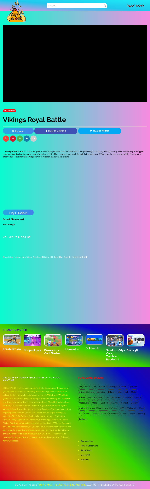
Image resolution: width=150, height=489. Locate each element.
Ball (126, 392)
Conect (124, 402)
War (100, 397)
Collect (122, 386)
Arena (91, 392)
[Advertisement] (25, 311)
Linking (141, 413)
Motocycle (84, 402)
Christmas (114, 413)
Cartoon (127, 397)
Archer (82, 408)
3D (80, 386)
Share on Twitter (99, 131)
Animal (82, 397)
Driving (82, 392)
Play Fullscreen (18, 213)
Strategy (112, 386)
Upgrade (133, 386)
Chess (114, 408)
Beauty (134, 402)
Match (134, 392)
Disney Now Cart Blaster (52, 352)
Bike (95, 413)
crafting (91, 397)
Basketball (105, 402)
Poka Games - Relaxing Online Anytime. (62, 485)
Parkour (82, 419)
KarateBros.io (12, 349)
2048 (141, 408)
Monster (116, 397)
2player (102, 386)
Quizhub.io (92, 348)
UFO (122, 408)
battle (87, 386)
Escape (132, 413)
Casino (103, 413)
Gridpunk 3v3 (32, 350)
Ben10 (87, 413)
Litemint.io (72, 349)
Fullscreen (18, 131)
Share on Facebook (56, 131)
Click (120, 392)
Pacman (92, 408)
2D (94, 386)
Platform (9, 111)
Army (115, 402)
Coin (124, 413)
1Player (111, 392)
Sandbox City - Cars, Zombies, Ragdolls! (115, 355)
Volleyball (131, 408)
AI (80, 413)
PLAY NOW (135, 5)
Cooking (137, 397)
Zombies (101, 392)
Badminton (103, 408)
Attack (95, 402)
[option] (13, 343)
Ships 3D (132, 350)
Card (107, 397)
